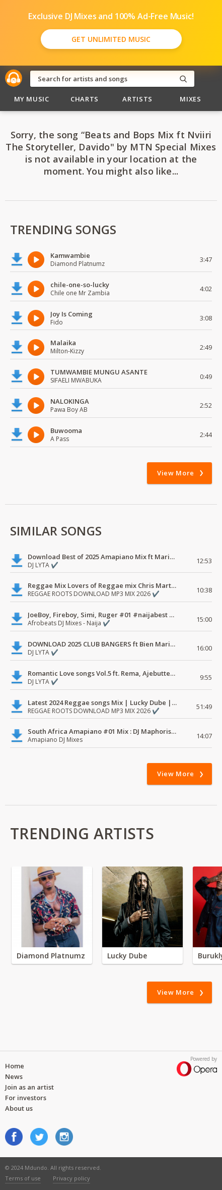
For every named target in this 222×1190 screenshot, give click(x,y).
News (14, 1076)
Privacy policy (71, 1178)
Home (14, 1065)
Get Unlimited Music (111, 39)
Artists (137, 98)
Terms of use (23, 1178)
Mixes (190, 98)
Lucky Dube (127, 955)
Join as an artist (29, 1087)
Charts (84, 98)
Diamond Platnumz (51, 955)
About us (19, 1108)
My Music (31, 98)
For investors (25, 1097)
